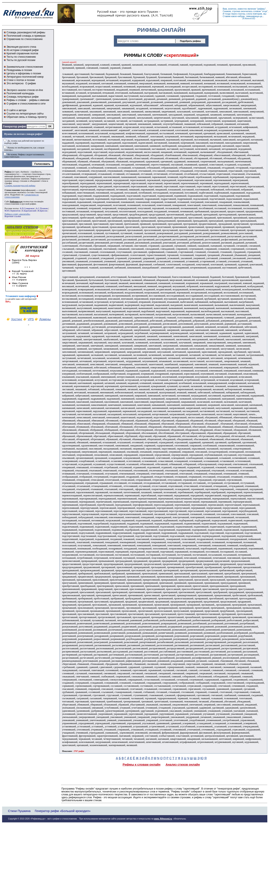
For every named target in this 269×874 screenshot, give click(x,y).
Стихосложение (12, 190)
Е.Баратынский (29, 211)
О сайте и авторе (16, 110)
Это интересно (15, 83)
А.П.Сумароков (27, 208)
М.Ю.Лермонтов (12, 211)
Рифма (8, 172)
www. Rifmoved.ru (163, 819)
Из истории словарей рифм (22, 50)
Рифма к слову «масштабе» (17, 214)
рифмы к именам (39, 100)
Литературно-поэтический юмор (25, 76)
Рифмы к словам (16, 100)
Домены (45, 319)
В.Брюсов (42, 211)
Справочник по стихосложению (24, 39)
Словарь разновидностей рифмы (25, 32)
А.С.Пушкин (42, 208)
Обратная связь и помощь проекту (26, 116)
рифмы (261, 8)
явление (252, 8)
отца (264, 11)
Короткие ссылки (13, 216)
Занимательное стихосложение (24, 66)
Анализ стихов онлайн (183, 764)
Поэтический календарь (20, 93)
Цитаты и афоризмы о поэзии (23, 73)
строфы (8, 183)
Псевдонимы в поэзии (19, 70)
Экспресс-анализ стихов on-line (24, 90)
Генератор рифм (14, 126)
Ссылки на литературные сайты (25, 113)
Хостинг (16, 319)
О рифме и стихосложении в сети (25, 103)
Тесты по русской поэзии (20, 60)
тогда (227, 13)
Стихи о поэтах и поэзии (20, 80)
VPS (31, 319)
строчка (236, 11)
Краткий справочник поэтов (22, 53)
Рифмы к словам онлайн (142, 764)
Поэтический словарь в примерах (25, 35)
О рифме (30, 83)
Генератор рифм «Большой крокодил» (63, 811)
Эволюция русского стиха (21, 46)
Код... (8, 301)
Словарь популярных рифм (22, 96)
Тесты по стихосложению (21, 56)
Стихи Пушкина (19, 811)
